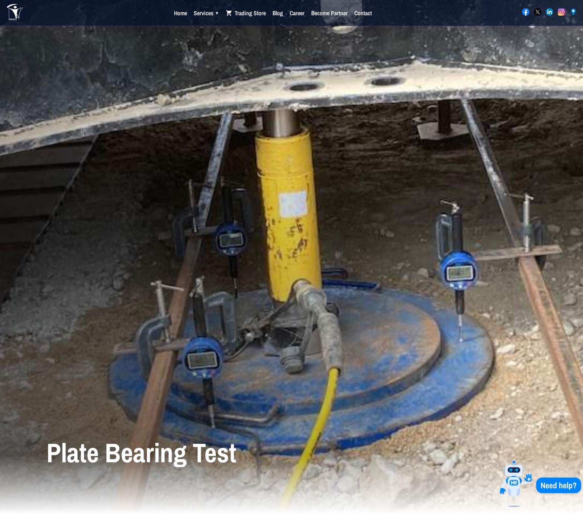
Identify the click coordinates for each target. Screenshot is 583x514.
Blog (278, 13)
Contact (363, 13)
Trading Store (246, 13)
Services (206, 13)
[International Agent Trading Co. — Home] (15, 13)
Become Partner (329, 13)
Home (180, 13)
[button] (535, 485)
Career (297, 13)
